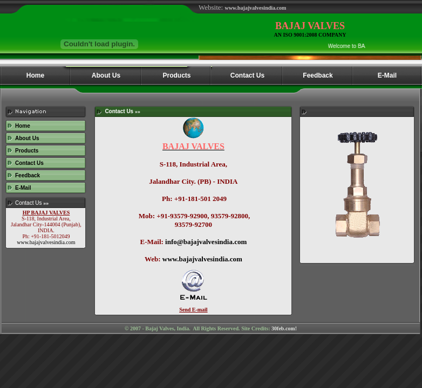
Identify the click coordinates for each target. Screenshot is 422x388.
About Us (27, 138)
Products (26, 151)
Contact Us (29, 163)
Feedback (27, 175)
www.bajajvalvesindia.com (46, 242)
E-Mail (23, 188)
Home (22, 126)
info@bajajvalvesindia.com (206, 242)
